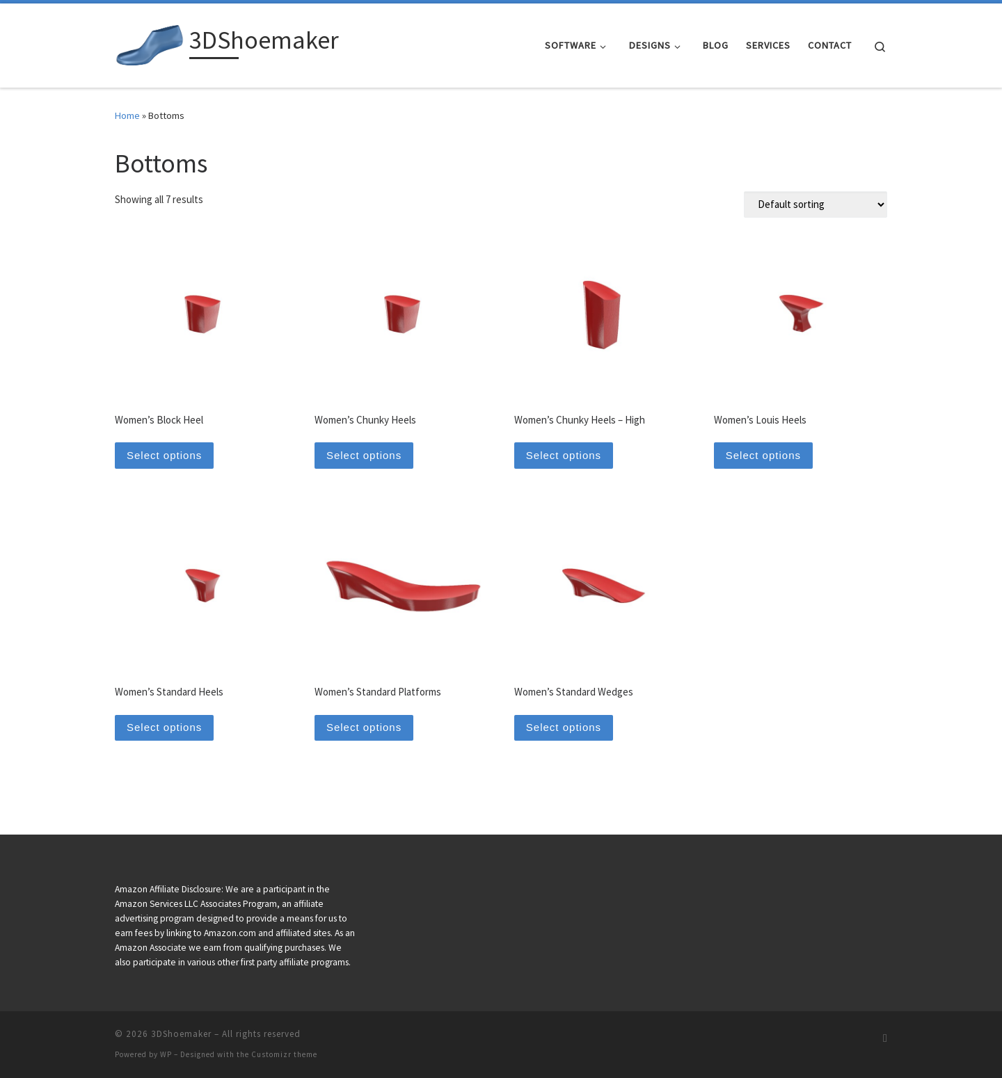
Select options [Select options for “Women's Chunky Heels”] (363, 455)
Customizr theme (284, 1054)
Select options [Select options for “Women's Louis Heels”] (763, 455)
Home (127, 115)
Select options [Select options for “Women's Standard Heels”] (164, 727)
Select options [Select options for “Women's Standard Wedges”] (563, 727)
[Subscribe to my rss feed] (885, 1038)
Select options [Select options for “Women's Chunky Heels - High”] (563, 455)
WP (166, 1054)
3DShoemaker (181, 1034)
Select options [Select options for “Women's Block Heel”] (164, 455)
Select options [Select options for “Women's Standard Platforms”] (363, 727)
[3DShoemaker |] (149, 42)
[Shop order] (815, 204)
